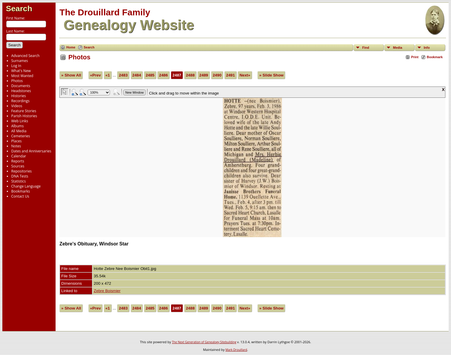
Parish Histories (24, 115)
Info (427, 47)
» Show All (71, 75)
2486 (163, 75)
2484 (136, 75)
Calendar (18, 156)
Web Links (19, 120)
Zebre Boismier (107, 291)
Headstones (21, 90)
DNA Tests (19, 176)
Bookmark (435, 57)
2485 (150, 75)
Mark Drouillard (236, 350)
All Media (18, 130)
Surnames (19, 60)
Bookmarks (20, 191)
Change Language (25, 186)
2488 (190, 75)
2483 (123, 75)
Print (414, 57)
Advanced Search (25, 55)
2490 (217, 75)
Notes (16, 146)
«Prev (95, 75)
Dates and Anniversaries (31, 151)
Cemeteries (20, 136)
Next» (244, 75)
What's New (21, 70)
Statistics (18, 181)
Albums (17, 125)
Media (397, 47)
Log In (16, 65)
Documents (20, 85)
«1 (108, 75)
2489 (203, 75)
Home (70, 47)
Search (19, 8)
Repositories (21, 171)
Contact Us (20, 196)
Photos (17, 80)
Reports (17, 161)
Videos (16, 105)
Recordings (20, 100)
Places (16, 141)
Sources (17, 166)
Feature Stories (23, 110)
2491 (230, 75)
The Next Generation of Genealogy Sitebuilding (204, 342)
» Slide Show (271, 75)
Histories (18, 95)
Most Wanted (22, 75)
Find (365, 47)
